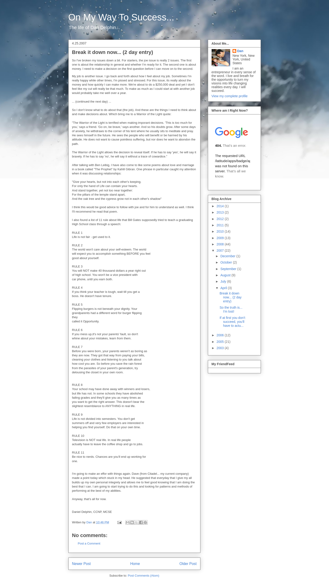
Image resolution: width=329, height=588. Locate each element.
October (226, 262)
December (228, 256)
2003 (220, 348)
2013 (220, 212)
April (224, 288)
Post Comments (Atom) (143, 575)
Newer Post (81, 564)
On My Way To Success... (121, 17)
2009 (220, 238)
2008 (220, 244)
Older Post (188, 564)
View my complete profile (230, 96)
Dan (240, 51)
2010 (220, 231)
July (223, 281)
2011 (220, 225)
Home (135, 564)
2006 (220, 335)
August (225, 275)
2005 (220, 342)
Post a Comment (89, 543)
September (228, 269)
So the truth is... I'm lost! (230, 309)
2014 (220, 206)
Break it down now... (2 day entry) (230, 297)
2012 (220, 219)
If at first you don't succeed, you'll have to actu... (232, 321)
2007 (220, 250)
